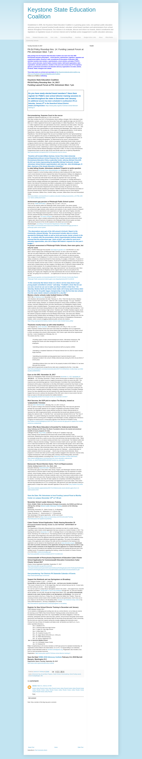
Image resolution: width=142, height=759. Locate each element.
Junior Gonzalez (42, 326)
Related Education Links (40, 37)
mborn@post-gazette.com (58, 249)
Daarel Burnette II (44, 468)
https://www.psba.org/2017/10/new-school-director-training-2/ (52, 653)
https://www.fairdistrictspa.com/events (38, 575)
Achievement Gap (36, 674)
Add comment (32, 698)
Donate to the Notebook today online (68, 600)
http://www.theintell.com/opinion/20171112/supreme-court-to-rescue (47, 152)
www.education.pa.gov (67, 543)
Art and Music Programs (46, 674)
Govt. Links (53, 37)
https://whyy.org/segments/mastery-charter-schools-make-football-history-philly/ (50, 321)
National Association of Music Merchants (65, 456)
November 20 (45, 532)
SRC (42, 675)
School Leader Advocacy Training (51, 506)
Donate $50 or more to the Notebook (51, 590)
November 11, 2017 (66, 376)
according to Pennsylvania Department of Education (52, 224)
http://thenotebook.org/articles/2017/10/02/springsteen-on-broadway (47, 603)
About (101, 37)
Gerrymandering (65, 674)
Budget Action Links (90, 37)
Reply (33, 694)
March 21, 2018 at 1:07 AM (44, 686)
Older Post (80, 747)
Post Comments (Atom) (41, 750)
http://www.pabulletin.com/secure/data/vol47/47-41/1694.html (45, 554)
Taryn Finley (42, 432)
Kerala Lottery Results (38, 688)
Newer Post (31, 747)
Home (28, 37)
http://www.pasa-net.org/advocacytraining (39, 518)
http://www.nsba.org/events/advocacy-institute (41, 663)
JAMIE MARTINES (40, 203)
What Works (109, 37)
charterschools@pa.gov (44, 552)
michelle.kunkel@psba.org (55, 649)
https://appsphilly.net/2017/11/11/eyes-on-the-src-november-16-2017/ (47, 396)
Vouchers (78, 37)
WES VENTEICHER (39, 405)
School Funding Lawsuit (75, 674)
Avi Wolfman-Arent (39, 297)
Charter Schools (57, 674)
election (34, 686)
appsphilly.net (76, 376)
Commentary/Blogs (66, 37)
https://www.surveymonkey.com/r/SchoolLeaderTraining (57, 517)
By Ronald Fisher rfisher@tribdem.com (49, 170)
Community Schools (32, 40)
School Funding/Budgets (34, 675)
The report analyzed (46, 216)
